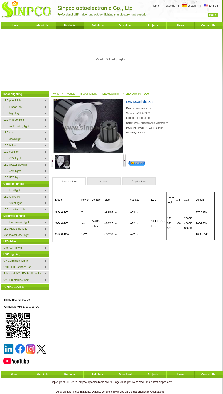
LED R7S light (11, 177)
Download (125, 25)
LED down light (12, 139)
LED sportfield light (14, 209)
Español (192, 5)
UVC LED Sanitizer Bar (17, 267)
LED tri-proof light (13, 119)
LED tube (8, 132)
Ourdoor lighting (13, 183)
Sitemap (171, 5)
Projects (153, 25)
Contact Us (208, 25)
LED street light (12, 203)
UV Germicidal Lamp (15, 260)
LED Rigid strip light (15, 228)
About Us (42, 25)
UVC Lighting (11, 254)
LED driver (10, 241)
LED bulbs (9, 145)
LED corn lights (12, 171)
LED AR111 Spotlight (15, 164)
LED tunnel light (12, 196)
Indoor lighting (12, 94)
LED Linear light (12, 106)
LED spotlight (11, 151)
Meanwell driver (12, 247)
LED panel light (12, 100)
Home (155, 5)
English (213, 5)
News (180, 25)
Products (70, 25)
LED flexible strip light (16, 222)
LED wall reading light (16, 126)
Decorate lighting (14, 215)
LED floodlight (11, 190)
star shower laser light (16, 235)
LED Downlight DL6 (137, 93)
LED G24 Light (12, 158)
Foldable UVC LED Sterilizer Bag (22, 273)
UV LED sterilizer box (16, 280)
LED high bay (11, 113)
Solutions (98, 25)
